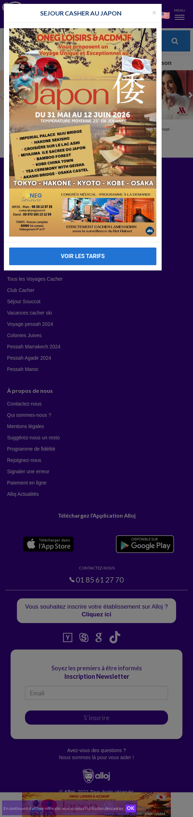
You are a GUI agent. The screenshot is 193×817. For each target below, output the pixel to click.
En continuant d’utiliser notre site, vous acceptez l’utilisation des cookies (63, 808)
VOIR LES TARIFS (83, 256)
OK (131, 808)
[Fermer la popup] (154, 12)
